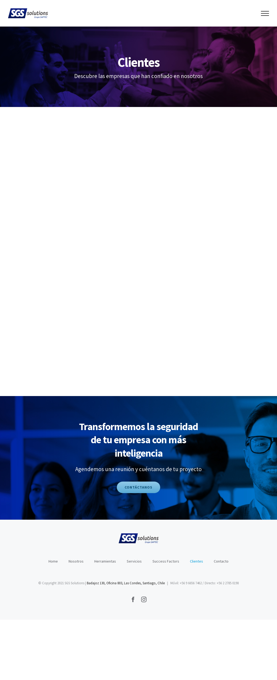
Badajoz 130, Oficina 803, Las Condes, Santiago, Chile (126, 583)
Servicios (134, 561)
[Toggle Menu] (265, 13)
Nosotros (76, 561)
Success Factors (165, 561)
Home (53, 561)
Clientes (196, 561)
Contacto (221, 561)
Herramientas (105, 561)
